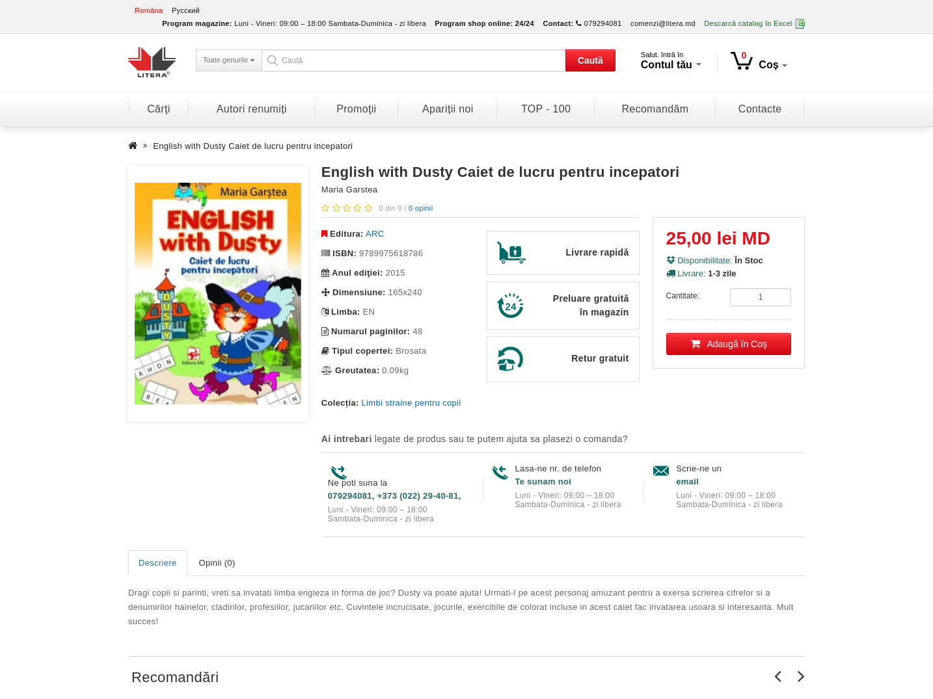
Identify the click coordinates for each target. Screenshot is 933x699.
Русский (186, 10)
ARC (375, 234)
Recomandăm (654, 108)
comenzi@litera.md (663, 23)
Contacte (760, 108)
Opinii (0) (217, 563)
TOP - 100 (546, 108)
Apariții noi (448, 108)
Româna (149, 10)
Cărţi (158, 108)
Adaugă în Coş (729, 344)
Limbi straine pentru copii (411, 403)
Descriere (158, 563)
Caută (590, 60)
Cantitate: (682, 295)
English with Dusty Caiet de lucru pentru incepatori (253, 146)
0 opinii (421, 208)
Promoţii (356, 108)
